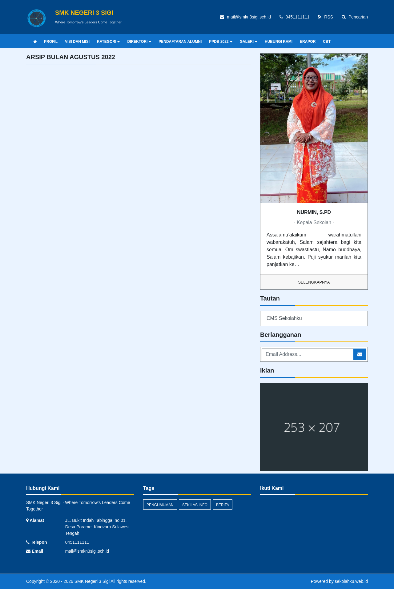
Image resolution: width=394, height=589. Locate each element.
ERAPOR (308, 41)
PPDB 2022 (220, 41)
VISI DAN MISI (77, 41)
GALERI (248, 41)
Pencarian (355, 16)
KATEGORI (108, 41)
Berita (222, 505)
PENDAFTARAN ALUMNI (180, 41)
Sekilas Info (194, 505)
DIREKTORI (139, 41)
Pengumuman (160, 505)
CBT (327, 41)
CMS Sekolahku (284, 318)
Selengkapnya (314, 282)
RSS (325, 16)
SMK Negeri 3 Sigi (91, 581)
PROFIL (51, 41)
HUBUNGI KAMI (278, 41)
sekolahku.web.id (351, 581)
